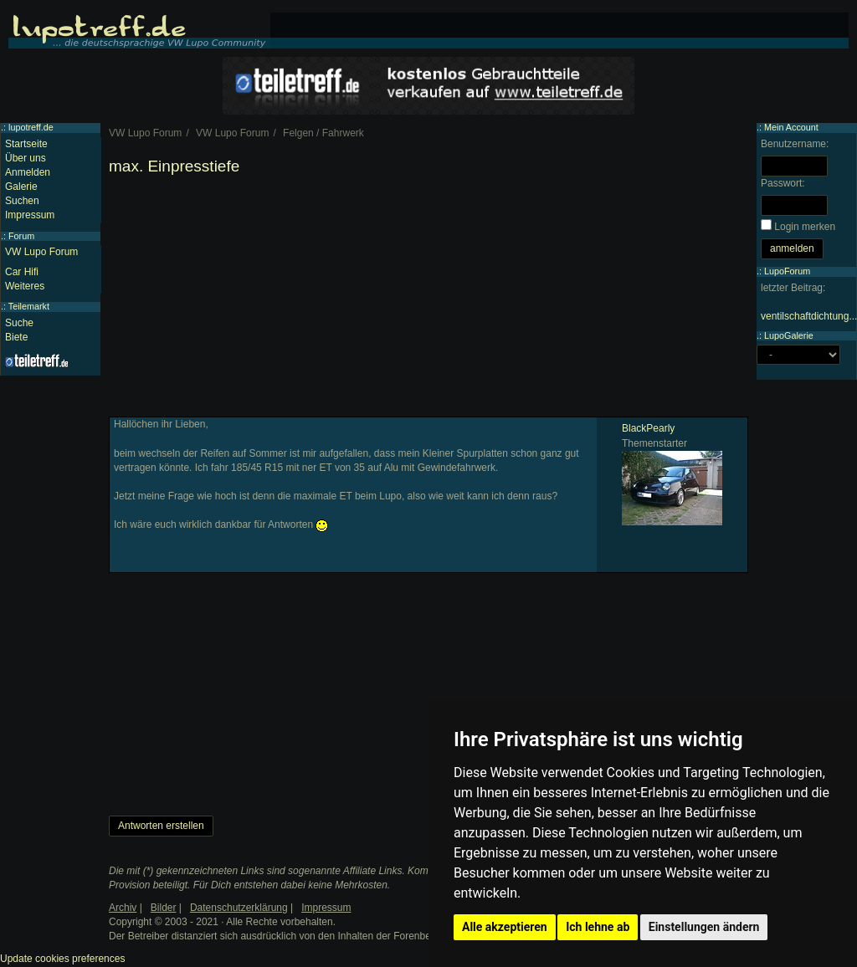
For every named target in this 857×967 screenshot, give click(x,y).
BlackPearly (648, 428)
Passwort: (783, 183)
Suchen (22, 201)
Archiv (122, 907)
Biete (16, 337)
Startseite (26, 144)
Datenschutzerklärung (239, 907)
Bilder (164, 907)
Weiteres (24, 286)
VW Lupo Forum (41, 252)
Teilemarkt (28, 306)
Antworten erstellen (161, 825)
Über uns (25, 158)
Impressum (29, 215)
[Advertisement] (428, 299)
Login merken (804, 227)
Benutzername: (795, 144)
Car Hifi (21, 272)
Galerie (21, 186)
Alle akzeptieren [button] (504, 927)
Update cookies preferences (62, 958)
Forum (21, 236)
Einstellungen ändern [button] (704, 927)
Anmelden (27, 172)
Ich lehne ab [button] (597, 927)
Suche (19, 323)
